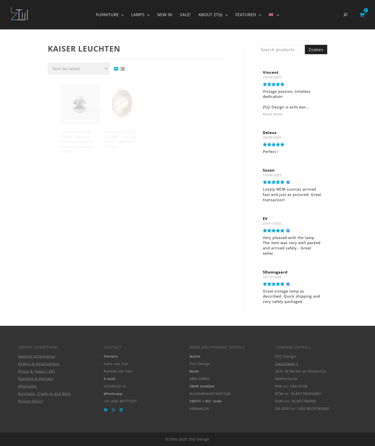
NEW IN (164, 14)
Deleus (270, 132)
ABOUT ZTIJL (213, 14)
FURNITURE (110, 14)
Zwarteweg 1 (286, 363)
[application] (121, 14)
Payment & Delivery (36, 378)
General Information (36, 356)
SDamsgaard (275, 272)
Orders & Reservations (39, 363)
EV (265, 218)
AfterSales (27, 386)
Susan (269, 170)
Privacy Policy (30, 401)
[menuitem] (274, 14)
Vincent (271, 72)
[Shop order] (78, 68)
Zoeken (316, 49)
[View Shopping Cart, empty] (362, 14)
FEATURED (248, 14)
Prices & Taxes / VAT (36, 371)
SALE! (185, 14)
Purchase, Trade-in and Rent (44, 393)
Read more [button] (273, 114)
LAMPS (140, 14)
